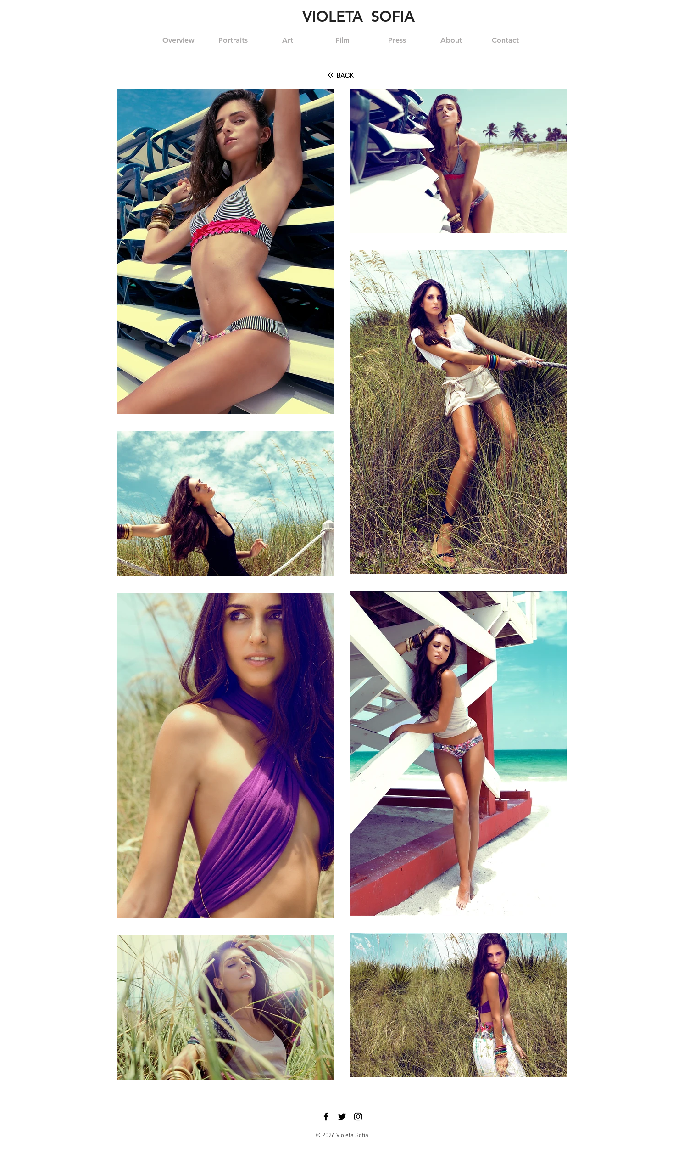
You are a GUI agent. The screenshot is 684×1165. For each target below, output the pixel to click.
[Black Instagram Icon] (358, 1116)
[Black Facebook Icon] (326, 1116)
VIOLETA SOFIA (358, 16)
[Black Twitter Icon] (342, 1116)
